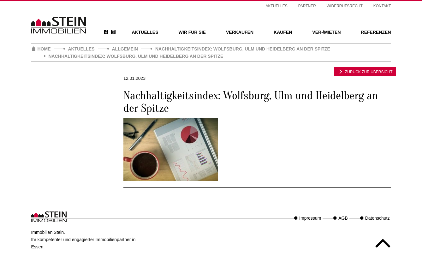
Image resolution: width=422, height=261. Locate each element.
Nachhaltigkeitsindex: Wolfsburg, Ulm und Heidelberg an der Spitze (242, 48)
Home (44, 48)
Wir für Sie (192, 32)
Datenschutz (377, 218)
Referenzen (376, 32)
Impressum (310, 218)
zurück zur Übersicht (365, 71)
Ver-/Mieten (326, 32)
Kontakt (382, 6)
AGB (343, 218)
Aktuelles (145, 32)
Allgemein (125, 48)
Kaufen (283, 32)
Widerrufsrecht (345, 6)
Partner (307, 6)
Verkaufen (239, 32)
